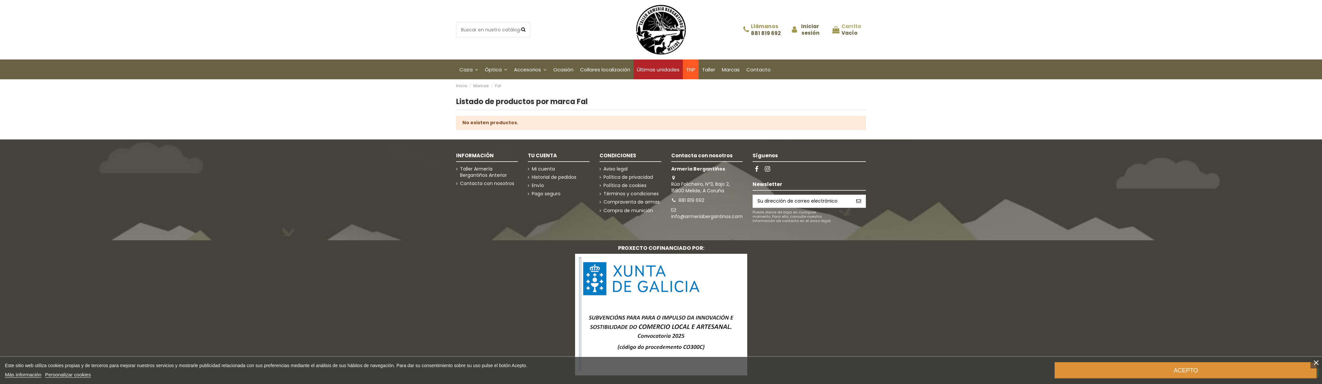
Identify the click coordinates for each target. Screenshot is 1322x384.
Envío (538, 185)
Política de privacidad (628, 177)
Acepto (1186, 370)
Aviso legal (615, 169)
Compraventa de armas (631, 202)
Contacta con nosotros (487, 183)
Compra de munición (628, 211)
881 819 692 (766, 33)
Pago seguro (546, 194)
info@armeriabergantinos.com (707, 216)
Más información (23, 374)
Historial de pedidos (554, 177)
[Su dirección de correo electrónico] (802, 201)
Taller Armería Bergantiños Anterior (483, 172)
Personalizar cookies (68, 374)
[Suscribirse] (859, 201)
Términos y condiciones (631, 194)
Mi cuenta (543, 169)
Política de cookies (624, 185)
